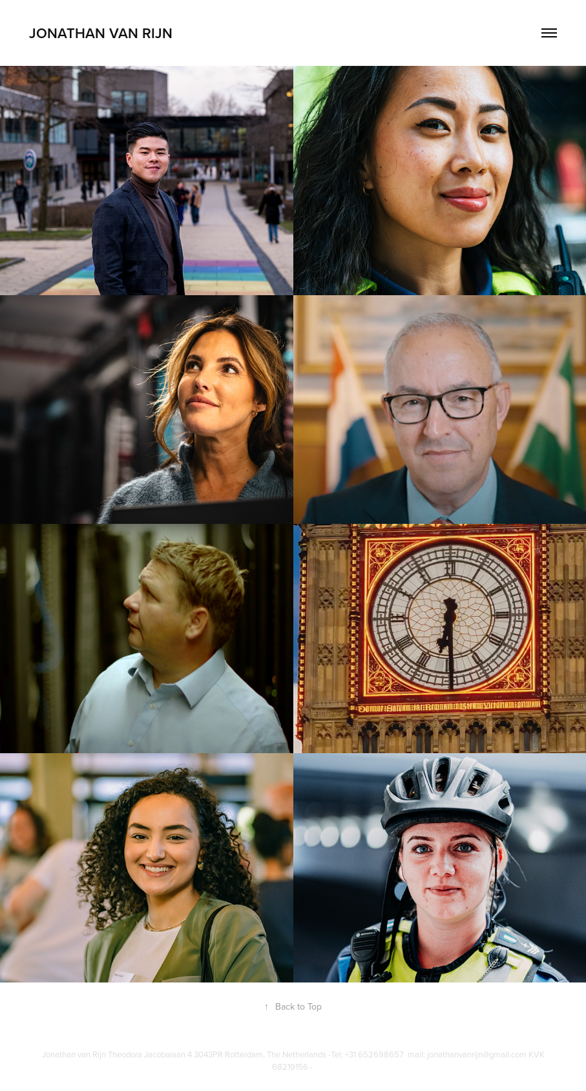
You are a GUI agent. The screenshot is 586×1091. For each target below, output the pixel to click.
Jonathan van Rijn (102, 33)
